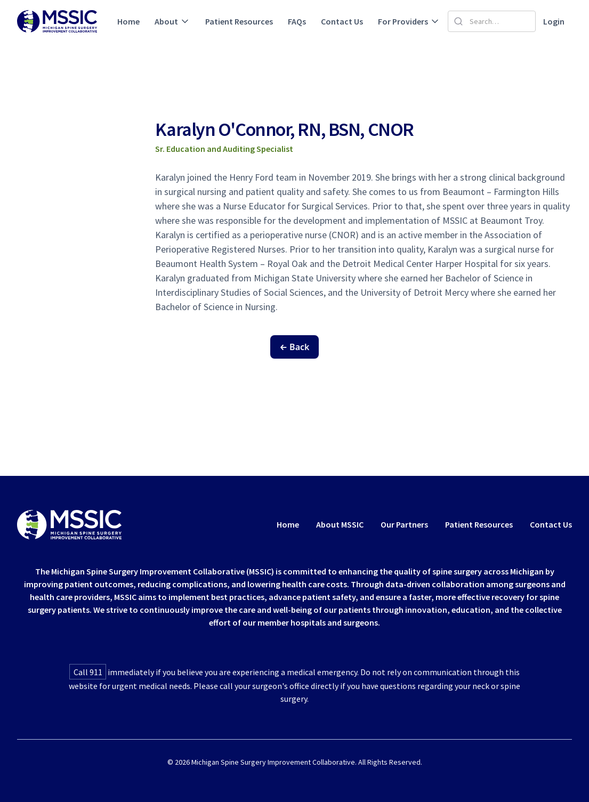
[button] (172, 21)
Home (128, 21)
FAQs (297, 21)
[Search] (492, 21)
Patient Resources (239, 21)
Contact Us (342, 21)
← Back (295, 347)
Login (553, 21)
